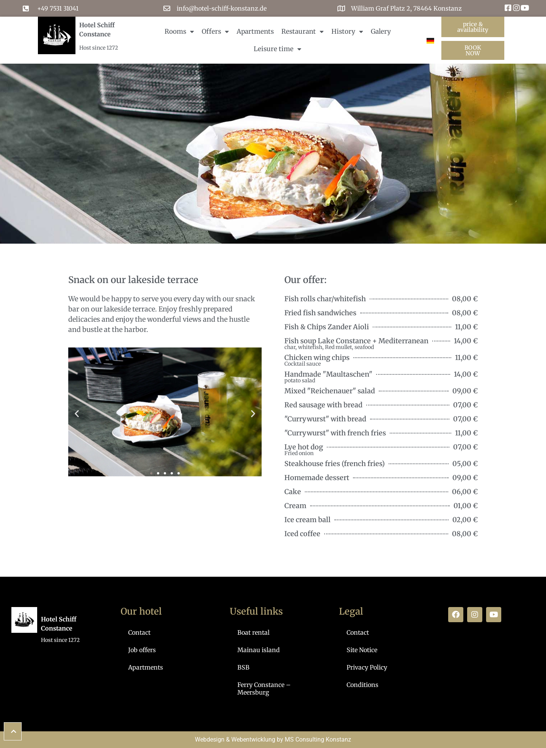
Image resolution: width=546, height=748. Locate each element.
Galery (381, 31)
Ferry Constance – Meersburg (264, 688)
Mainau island (258, 650)
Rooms (179, 32)
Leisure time (277, 49)
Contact (139, 632)
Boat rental (253, 632)
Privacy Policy (367, 667)
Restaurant (302, 32)
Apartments (255, 31)
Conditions (362, 685)
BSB (243, 667)
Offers (215, 32)
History (347, 32)
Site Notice (362, 650)
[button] (77, 413)
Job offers (142, 650)
